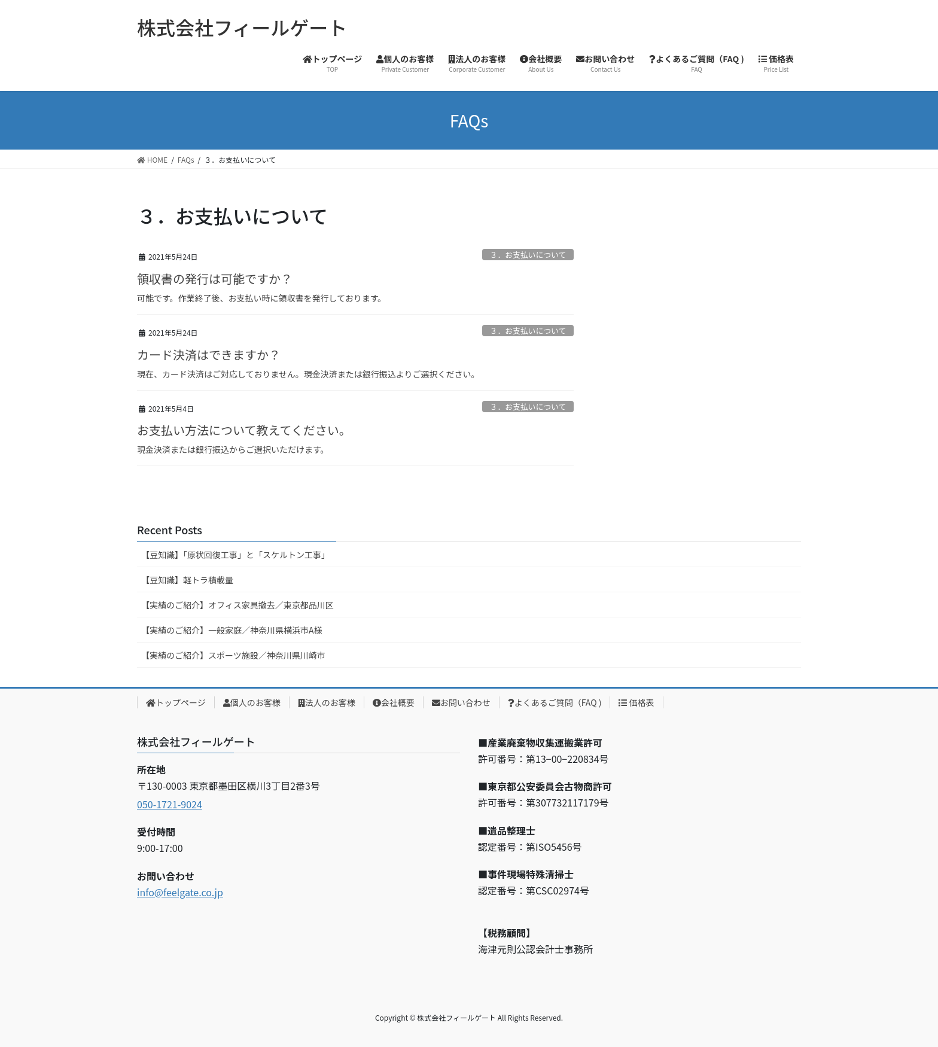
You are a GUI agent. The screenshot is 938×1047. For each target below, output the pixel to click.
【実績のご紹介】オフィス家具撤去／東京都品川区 (237, 605)
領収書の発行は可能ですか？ (215, 278)
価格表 (636, 702)
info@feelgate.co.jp (180, 892)
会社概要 (394, 702)
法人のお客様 (326, 702)
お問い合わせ (461, 702)
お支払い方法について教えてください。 (244, 430)
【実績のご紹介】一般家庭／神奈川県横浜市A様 (231, 630)
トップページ (176, 702)
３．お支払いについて (528, 254)
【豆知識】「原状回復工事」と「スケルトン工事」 (235, 555)
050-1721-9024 (169, 804)
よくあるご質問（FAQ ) (555, 702)
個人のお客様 (252, 702)
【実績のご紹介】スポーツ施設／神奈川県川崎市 (233, 655)
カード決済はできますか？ (209, 354)
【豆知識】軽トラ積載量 (187, 580)
